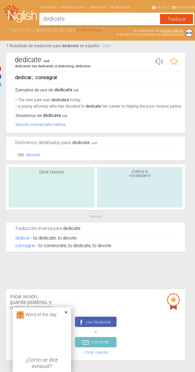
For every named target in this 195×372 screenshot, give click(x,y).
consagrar (25, 245)
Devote (33, 154)
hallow (59, 124)
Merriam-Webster (171, 30)
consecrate (41, 124)
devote (22, 124)
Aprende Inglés (73, 7)
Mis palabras (47, 7)
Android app (97, 7)
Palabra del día (120, 7)
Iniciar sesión (183, 7)
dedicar (22, 238)
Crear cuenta (95, 352)
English (159, 7)
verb (107, 45)
